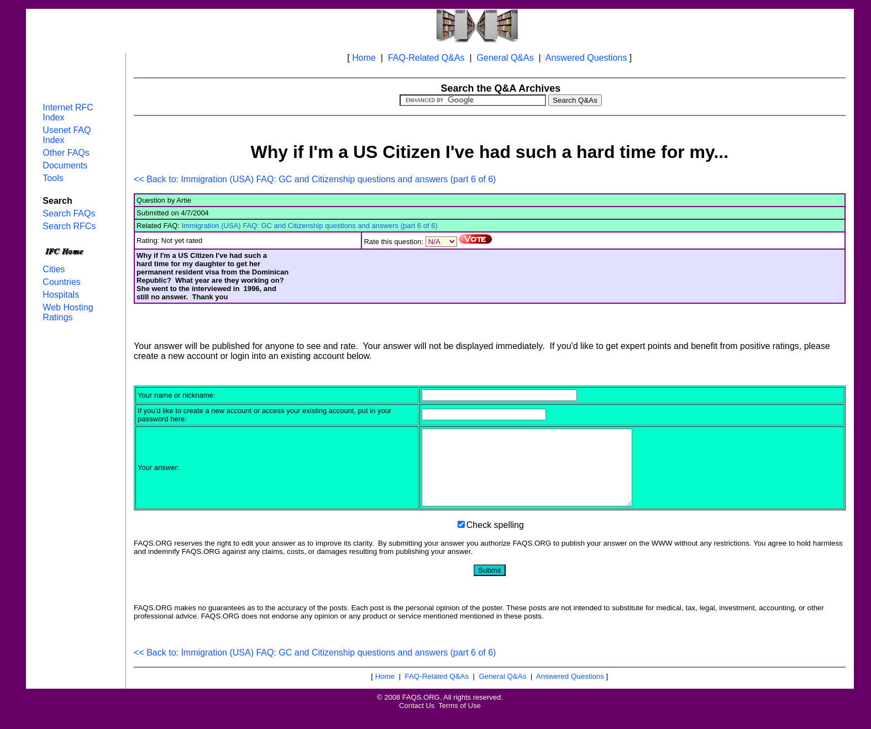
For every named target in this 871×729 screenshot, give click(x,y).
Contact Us (416, 720)
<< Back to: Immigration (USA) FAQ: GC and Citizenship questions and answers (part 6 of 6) (315, 179)
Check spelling (495, 540)
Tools (53, 178)
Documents (65, 165)
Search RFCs (69, 226)
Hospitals (61, 294)
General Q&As (505, 57)
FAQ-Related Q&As (426, 57)
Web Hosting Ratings (68, 312)
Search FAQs (69, 213)
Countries (61, 282)
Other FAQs (66, 152)
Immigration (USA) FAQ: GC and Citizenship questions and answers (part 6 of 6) (310, 225)
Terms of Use (459, 720)
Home (364, 57)
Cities (54, 269)
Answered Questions (586, 57)
